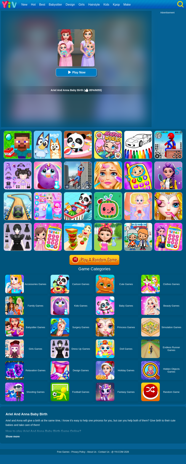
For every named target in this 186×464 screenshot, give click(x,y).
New (24, 4)
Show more (13, 436)
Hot (33, 4)
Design (70, 4)
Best (42, 4)
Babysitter (55, 4)
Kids (106, 4)
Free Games (63, 452)
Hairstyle (94, 4)
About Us (91, 452)
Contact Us (103, 452)
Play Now (76, 72)
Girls (81, 4)
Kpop (116, 4)
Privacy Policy (78, 452)
